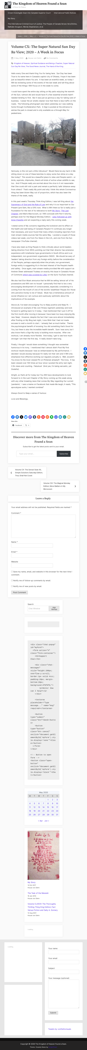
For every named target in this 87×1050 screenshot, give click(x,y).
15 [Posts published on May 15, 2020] (48, 807)
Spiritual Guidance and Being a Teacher (46, 63)
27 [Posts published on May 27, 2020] (39, 814)
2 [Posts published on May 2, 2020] (52, 800)
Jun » (46, 821)
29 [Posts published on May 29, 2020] (48, 814)
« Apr (40, 821)
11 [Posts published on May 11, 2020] (30, 807)
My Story (11, 18)
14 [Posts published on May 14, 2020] (43, 807)
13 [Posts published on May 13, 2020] (39, 807)
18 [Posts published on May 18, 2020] (30, 811)
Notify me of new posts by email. (27, 586)
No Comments (52, 58)
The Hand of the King (54, 66)
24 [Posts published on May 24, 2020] (57, 811)
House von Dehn (34, 58)
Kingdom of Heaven (22, 63)
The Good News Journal (35, 66)
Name (14, 542)
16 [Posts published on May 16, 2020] (52, 807)
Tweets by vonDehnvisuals (59, 1029)
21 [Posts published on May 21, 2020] (43, 811)
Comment (16, 513)
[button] (13, 417)
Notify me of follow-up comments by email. (32, 580)
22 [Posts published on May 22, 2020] (48, 811)
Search (31, 604)
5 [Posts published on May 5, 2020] (34, 803)
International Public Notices (65, 13)
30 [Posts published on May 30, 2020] (52, 814)
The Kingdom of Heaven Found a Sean (40, 4)
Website (14, 562)
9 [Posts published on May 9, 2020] (52, 803)
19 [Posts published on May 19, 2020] (34, 811)
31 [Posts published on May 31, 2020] (57, 814)
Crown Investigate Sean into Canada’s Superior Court (29, 13)
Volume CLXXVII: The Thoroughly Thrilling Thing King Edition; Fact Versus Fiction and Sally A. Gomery (43, 907)
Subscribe (63, 454)
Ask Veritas (54, 608)
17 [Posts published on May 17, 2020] (57, 807)
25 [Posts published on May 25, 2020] (30, 814)
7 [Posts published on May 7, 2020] (43, 803)
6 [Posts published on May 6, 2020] (39, 803)
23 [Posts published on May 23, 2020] (52, 811)
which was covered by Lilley (35, 275)
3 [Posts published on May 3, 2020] (57, 800)
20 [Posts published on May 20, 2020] (39, 811)
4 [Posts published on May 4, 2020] (29, 803)
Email (14, 552)
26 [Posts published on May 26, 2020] (34, 814)
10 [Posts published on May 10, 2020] (57, 803)
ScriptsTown (52, 1047)
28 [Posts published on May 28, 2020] (43, 814)
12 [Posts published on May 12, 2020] (34, 807)
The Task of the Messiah (38, 893)
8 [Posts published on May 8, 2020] (48, 803)
